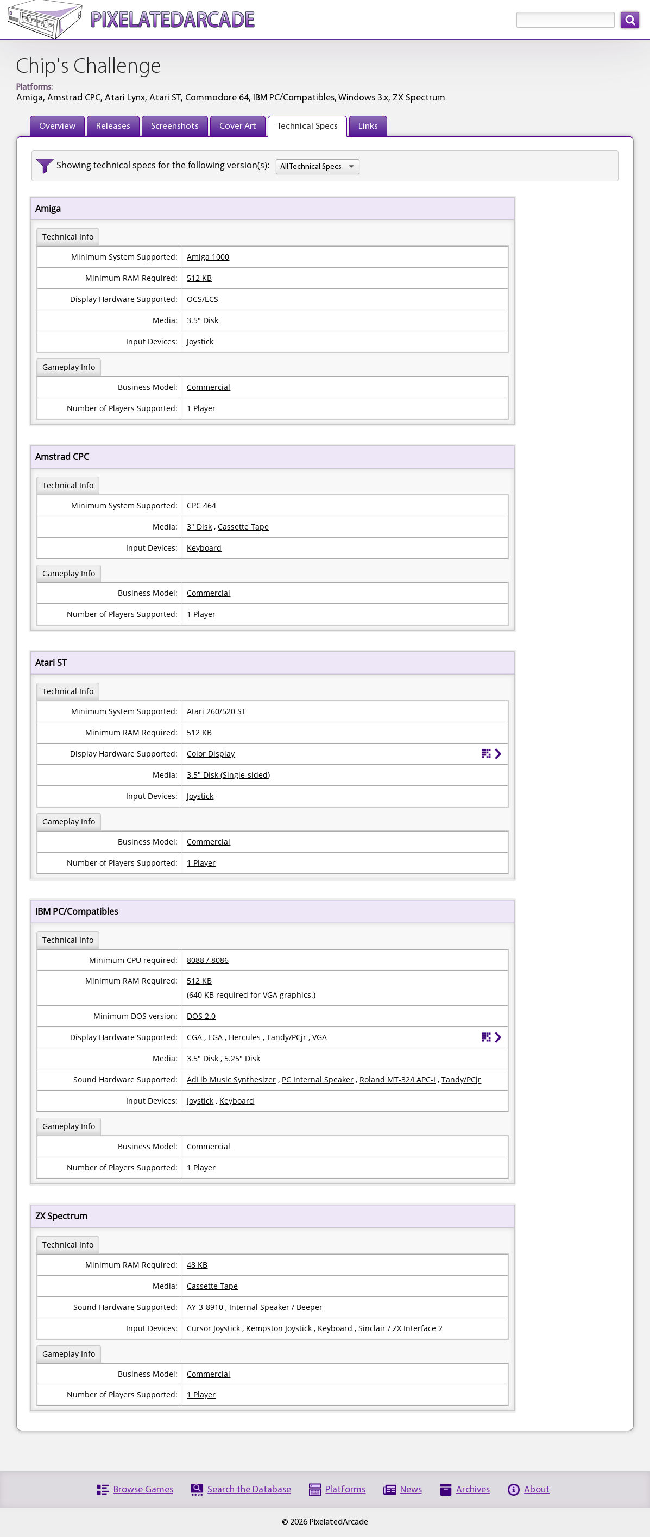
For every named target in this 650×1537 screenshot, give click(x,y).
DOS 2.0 (201, 1016)
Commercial (208, 387)
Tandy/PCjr (286, 1037)
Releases (113, 126)
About (537, 1490)
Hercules (245, 1037)
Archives (473, 1490)
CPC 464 (201, 505)
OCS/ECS (202, 299)
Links (368, 126)
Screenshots (175, 126)
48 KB (197, 1264)
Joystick (200, 341)
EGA (215, 1037)
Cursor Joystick (213, 1328)
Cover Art (237, 126)
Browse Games (143, 1490)
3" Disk (199, 526)
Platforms (345, 1490)
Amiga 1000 (208, 256)
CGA (194, 1037)
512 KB (199, 278)
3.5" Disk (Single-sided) (228, 775)
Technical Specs (307, 126)
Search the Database (249, 1490)
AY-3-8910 (205, 1307)
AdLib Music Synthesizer (231, 1079)
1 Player (201, 408)
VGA (319, 1037)
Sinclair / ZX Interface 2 (400, 1328)
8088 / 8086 (208, 960)
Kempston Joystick (279, 1328)
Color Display (211, 753)
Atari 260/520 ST (216, 711)
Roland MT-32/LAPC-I (397, 1079)
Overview (57, 126)
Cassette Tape (243, 526)
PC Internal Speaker (318, 1079)
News (411, 1490)
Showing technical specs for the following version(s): (162, 165)
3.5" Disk (202, 320)
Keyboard (204, 548)
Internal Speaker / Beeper (276, 1307)
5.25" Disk (242, 1058)
